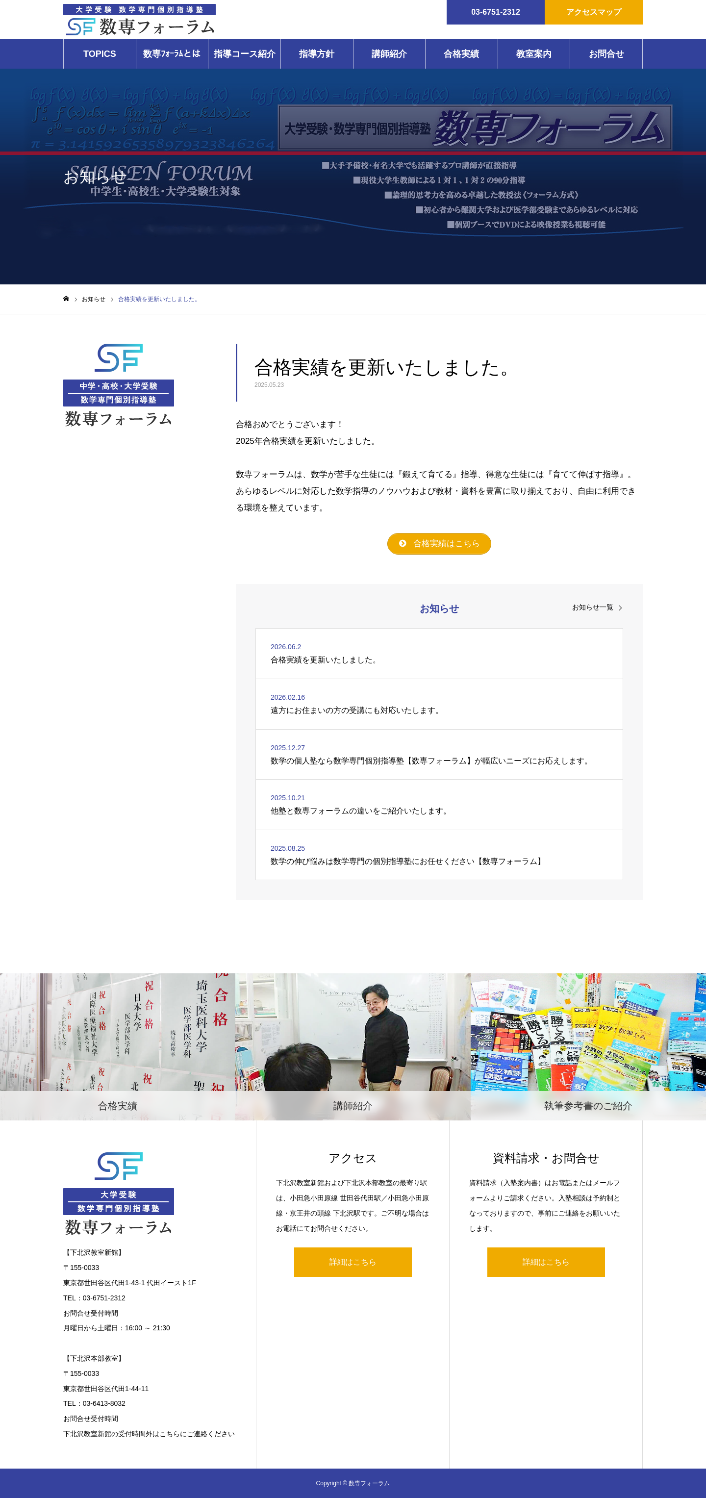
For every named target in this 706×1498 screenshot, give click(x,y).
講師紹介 (389, 54)
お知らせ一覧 (592, 607)
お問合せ (606, 54)
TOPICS (99, 54)
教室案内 (534, 54)
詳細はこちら (353, 1262)
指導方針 (316, 54)
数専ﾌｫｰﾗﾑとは (172, 54)
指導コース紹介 (245, 54)
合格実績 (461, 54)
